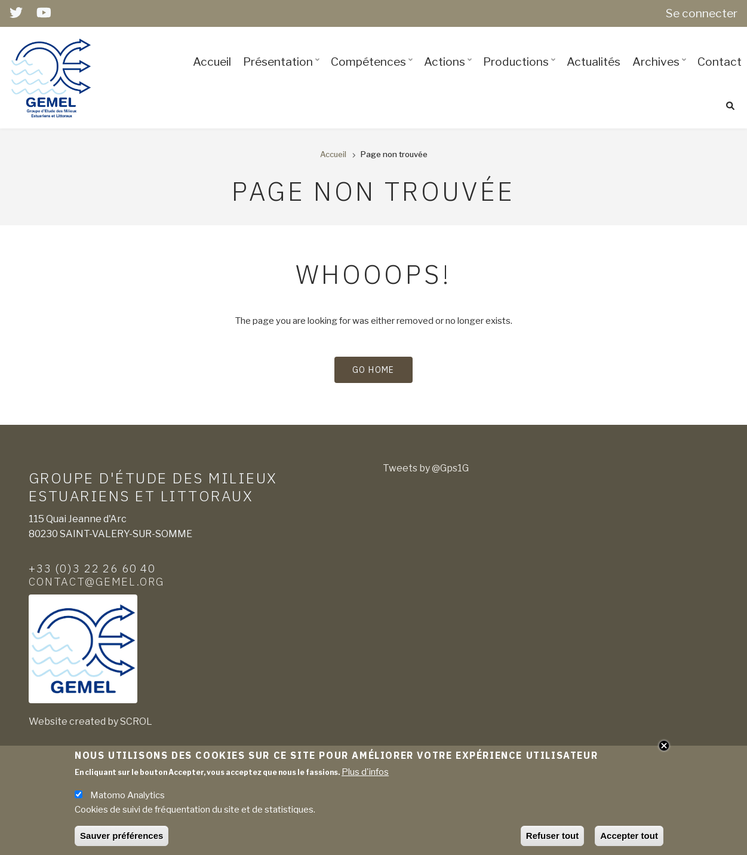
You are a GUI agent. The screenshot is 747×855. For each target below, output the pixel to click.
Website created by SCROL (90, 721)
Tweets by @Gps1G (426, 468)
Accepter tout (629, 839)
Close (664, 748)
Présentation (283, 72)
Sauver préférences (121, 839)
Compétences (373, 72)
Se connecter (701, 13)
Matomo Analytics (127, 798)
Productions (521, 72)
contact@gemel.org (96, 581)
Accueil (212, 61)
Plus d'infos (365, 775)
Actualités (593, 61)
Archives (661, 72)
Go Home (373, 369)
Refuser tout (552, 839)
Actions (449, 72)
